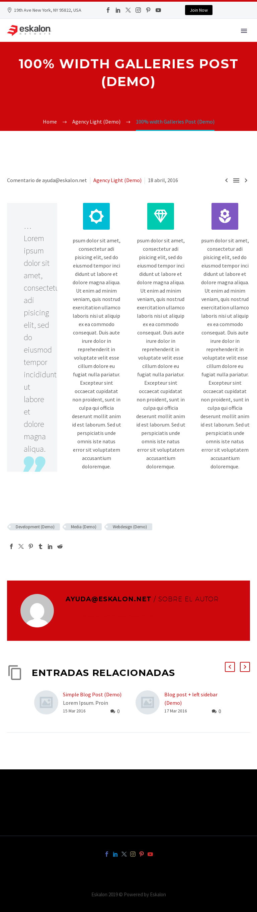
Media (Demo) (83, 527)
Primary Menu (244, 31)
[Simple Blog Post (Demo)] (48, 702)
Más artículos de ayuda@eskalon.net (114, 615)
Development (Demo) (35, 527)
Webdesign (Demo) (130, 527)
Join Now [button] (199, 10)
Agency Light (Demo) (117, 180)
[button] (230, 667)
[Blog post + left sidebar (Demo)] (150, 702)
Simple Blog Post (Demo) (92, 694)
